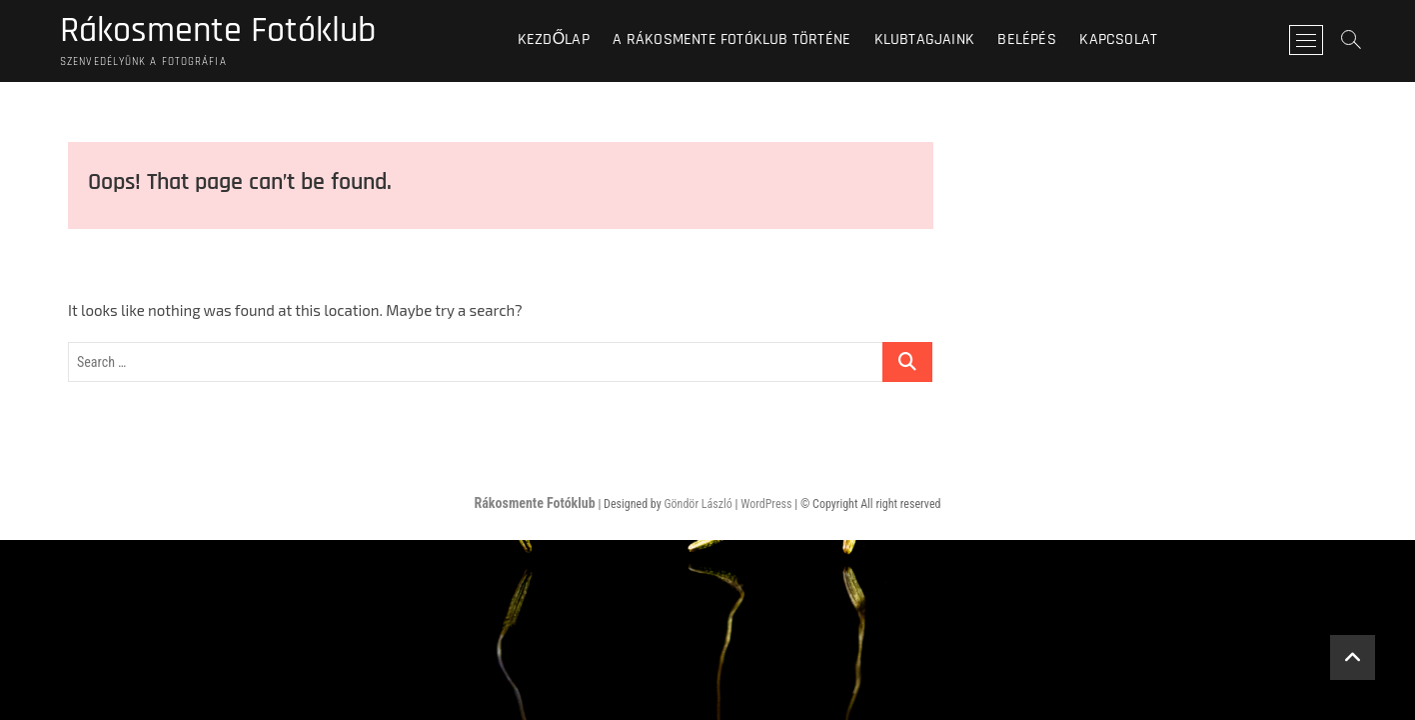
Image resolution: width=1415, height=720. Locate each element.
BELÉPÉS (1026, 39)
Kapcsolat (1118, 39)
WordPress (765, 504)
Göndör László (697, 504)
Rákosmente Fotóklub (218, 31)
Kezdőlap (554, 39)
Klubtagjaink (924, 39)
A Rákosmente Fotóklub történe (731, 39)
